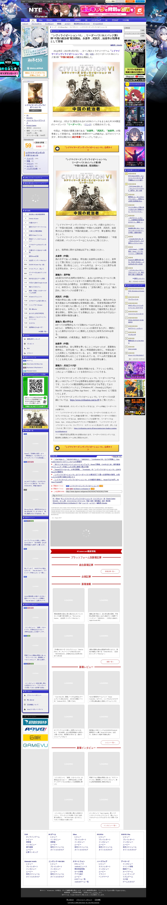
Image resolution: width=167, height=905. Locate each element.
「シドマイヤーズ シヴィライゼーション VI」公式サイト (88, 148)
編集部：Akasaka (116, 45)
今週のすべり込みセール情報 (37, 251)
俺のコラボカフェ (35, 287)
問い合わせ (59, 1)
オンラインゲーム (33, 837)
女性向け (77, 20)
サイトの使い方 (48, 1)
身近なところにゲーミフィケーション (37, 318)
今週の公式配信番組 (35, 231)
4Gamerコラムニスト (35, 296)
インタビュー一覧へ (110, 825)
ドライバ (30, 353)
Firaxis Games (31, 125)
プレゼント (30, 343)
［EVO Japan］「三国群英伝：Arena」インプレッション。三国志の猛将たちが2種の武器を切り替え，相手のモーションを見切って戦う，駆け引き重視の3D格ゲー (136, 251)
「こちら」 (95, 892)
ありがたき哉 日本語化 (36, 313)
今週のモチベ (33, 222)
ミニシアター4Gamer (35, 305)
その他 (125, 879)
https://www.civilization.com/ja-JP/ (85, 400)
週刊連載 (29, 847)
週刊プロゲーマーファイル (37, 227)
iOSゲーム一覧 (80, 879)
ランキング (140, 1)
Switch (59, 20)
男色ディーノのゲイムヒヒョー (37, 240)
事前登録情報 (79, 869)
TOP (25, 20)
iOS (92, 54)
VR (86, 20)
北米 (103, 501)
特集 (28, 161)
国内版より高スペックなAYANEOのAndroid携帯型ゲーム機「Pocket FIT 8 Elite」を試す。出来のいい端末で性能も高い (103, 732)
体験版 (59, 23)
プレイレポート (37, 23)
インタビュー (49, 23)
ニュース (30, 158)
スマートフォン (79, 861)
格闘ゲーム (127, 869)
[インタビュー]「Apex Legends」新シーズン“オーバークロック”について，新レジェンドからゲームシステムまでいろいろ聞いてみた (103, 816)
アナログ (115, 20)
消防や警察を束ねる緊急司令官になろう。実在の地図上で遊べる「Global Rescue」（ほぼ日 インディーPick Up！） (103, 652)
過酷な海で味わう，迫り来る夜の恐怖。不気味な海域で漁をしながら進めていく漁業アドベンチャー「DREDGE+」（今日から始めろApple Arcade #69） (103, 617)
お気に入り (120, 1)
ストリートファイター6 (135, 313)
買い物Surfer (33, 309)
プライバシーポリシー (34, 695)
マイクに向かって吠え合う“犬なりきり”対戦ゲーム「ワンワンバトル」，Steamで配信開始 (136, 209)
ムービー (67, 23)
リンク (88, 124)
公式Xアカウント (33, 1)
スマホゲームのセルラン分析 (37, 246)
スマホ (67, 20)
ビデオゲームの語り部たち (37, 301)
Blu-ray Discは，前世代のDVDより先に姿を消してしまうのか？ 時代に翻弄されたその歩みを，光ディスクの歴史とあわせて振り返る (35, 512)
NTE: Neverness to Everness (136, 292)
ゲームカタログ (98, 23)
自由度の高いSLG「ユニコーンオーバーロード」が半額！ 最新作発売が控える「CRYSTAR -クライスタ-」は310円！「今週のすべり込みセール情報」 (136, 230)
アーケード (125, 861)
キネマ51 (32, 323)
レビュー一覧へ (110, 742)
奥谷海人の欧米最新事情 (37, 214)
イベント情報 (128, 866)
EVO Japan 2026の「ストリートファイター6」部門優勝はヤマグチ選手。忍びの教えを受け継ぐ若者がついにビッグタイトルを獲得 (136, 178)
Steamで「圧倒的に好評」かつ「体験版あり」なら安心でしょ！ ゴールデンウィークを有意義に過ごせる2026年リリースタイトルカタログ (35, 456)
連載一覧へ (43, 331)
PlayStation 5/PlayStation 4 (35, 367)
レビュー (25, 23)
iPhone (58, 499)
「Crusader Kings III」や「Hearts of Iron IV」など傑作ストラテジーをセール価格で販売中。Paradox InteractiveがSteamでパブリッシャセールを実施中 (136, 241)
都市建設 (97, 501)
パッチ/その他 (32, 169)
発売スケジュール (57, 847)
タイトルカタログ (57, 850)
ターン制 (62, 501)
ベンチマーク (104, 877)
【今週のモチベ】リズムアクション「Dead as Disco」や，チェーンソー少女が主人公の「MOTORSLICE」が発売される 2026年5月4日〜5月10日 (68, 653)
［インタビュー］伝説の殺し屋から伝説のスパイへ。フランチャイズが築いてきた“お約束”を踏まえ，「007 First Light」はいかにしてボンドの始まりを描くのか (35, 685)
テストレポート (105, 866)
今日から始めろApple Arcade (38, 282)
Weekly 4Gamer (33, 218)
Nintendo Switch (31, 371)
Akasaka (102, 503)
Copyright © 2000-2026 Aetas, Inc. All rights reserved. (83, 902)
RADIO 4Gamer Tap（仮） (37, 264)
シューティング (129, 874)
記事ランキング (32, 852)
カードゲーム (128, 872)
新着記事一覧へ (110, 571)
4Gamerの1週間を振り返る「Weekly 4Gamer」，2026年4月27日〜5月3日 (136, 262)
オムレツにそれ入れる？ (136, 355)
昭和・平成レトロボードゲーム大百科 (37, 292)
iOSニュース (79, 864)
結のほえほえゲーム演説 (37, 278)
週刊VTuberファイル (35, 235)
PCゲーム (30, 360)
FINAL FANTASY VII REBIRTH (136, 321)
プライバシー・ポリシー (84, 899)
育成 (88, 501)
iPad (80, 503)
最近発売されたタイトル (82, 23)
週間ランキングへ (139, 278)
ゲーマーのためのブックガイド (37, 274)
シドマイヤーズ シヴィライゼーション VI (35, 106)
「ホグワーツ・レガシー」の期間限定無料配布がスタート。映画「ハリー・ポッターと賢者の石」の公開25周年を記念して (136, 220)
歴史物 (108, 501)
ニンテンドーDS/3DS (56, 861)
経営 (92, 501)
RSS (23, 1)
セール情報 (78, 872)
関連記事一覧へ (117, 456)
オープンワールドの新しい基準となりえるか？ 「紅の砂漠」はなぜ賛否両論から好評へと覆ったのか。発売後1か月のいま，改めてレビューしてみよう (35, 543)
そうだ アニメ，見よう (36, 269)
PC (33, 20)
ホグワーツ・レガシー (135, 328)
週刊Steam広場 (33, 256)
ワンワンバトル (133, 299)
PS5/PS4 (49, 20)
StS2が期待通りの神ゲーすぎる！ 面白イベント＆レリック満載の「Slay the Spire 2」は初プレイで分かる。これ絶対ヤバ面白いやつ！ (35, 598)
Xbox (40, 20)
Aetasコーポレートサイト (35, 709)
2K (27, 115)
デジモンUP (132, 334)
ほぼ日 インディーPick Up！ (38, 260)
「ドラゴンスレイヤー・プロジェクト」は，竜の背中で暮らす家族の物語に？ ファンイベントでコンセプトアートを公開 (136, 272)
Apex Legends (132, 349)
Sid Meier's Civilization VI (81, 489)
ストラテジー (98, 499)
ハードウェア (96, 20)
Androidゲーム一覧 (81, 882)
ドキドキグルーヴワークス (76, 501)
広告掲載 (97, 899)
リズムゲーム (128, 877)
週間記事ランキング (33, 339)
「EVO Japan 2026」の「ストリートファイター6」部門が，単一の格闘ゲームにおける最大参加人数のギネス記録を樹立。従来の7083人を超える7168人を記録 (136, 188)
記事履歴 (130, 1)
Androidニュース (80, 866)
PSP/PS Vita (125, 834)
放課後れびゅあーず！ (36, 327)
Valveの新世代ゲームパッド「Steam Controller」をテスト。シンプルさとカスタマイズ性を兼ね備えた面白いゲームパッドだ (103, 699)
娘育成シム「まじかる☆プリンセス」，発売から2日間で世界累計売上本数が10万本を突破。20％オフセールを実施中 (136, 199)
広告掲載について (32, 704)
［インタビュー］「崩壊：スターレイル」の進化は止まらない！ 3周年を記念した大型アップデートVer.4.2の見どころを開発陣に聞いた (35, 630)
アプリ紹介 (78, 874)
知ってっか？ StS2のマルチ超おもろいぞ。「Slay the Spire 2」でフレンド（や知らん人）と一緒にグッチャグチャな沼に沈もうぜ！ (35, 571)
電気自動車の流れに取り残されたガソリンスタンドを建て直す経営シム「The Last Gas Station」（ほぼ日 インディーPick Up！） (68, 616)
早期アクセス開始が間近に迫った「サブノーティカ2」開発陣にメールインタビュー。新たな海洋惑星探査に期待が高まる (35, 658)
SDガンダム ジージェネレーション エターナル (135, 306)
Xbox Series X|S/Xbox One (35, 364)
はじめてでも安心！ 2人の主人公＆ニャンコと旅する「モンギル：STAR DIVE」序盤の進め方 (35, 483)
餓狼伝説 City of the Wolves (136, 342)
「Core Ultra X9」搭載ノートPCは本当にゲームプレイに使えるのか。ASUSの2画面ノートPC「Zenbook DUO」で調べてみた (68, 699)
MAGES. (29, 118)
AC (106, 20)
